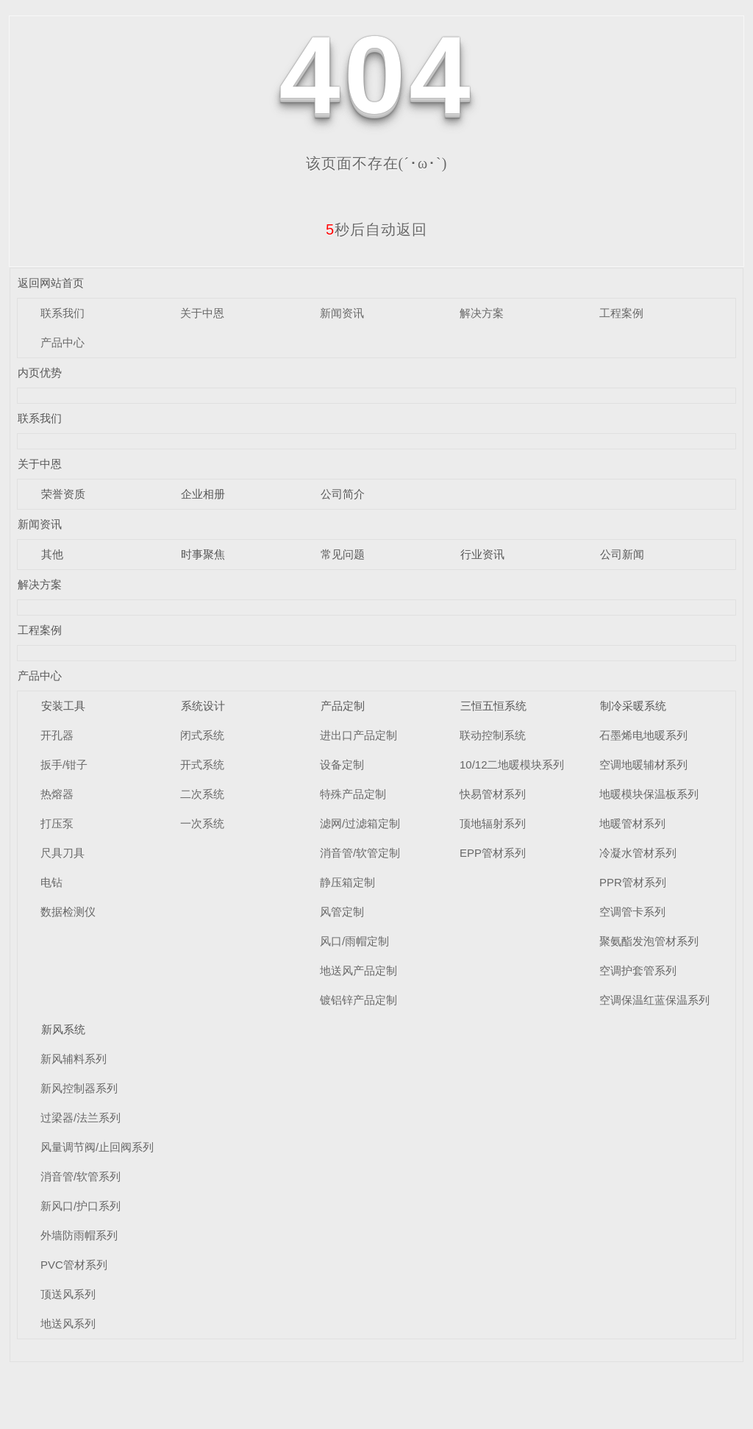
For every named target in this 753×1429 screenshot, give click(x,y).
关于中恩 (202, 313)
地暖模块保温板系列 (649, 794)
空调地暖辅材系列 (643, 764)
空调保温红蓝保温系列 (654, 1000)
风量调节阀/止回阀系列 (97, 1147)
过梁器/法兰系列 (80, 1117)
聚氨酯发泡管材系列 (649, 941)
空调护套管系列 (638, 970)
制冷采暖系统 (633, 705)
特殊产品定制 (353, 794)
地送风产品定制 (358, 970)
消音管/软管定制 (360, 853)
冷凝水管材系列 (638, 853)
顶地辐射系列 (493, 823)
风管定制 (342, 911)
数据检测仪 (68, 911)
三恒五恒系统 (493, 705)
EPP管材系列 (493, 853)
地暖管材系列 (632, 823)
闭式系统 (202, 735)
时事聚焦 (203, 554)
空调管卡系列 (632, 911)
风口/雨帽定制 (354, 941)
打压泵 (57, 823)
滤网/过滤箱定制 (360, 823)
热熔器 (57, 794)
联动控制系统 (493, 735)
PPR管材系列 (632, 882)
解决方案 (482, 313)
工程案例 (621, 313)
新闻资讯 (342, 313)
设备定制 (342, 764)
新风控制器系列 (79, 1088)
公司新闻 (622, 554)
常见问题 (343, 554)
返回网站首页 (51, 283)
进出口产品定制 (358, 735)
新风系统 (63, 1029)
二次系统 (202, 794)
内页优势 (40, 372)
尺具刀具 (62, 853)
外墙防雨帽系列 (79, 1235)
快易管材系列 (493, 794)
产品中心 (62, 342)
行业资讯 (482, 554)
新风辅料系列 (73, 1058)
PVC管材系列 (73, 1264)
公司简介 (343, 494)
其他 (52, 554)
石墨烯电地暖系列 (643, 735)
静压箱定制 (347, 882)
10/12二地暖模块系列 (512, 764)
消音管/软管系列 (80, 1176)
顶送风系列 (68, 1294)
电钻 (51, 882)
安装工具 (63, 705)
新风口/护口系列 (80, 1206)
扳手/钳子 (64, 764)
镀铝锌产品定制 (358, 1000)
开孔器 (57, 735)
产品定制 (343, 705)
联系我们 (62, 313)
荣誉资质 (63, 494)
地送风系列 (68, 1323)
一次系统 (202, 823)
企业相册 (203, 494)
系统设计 (203, 705)
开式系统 (202, 764)
